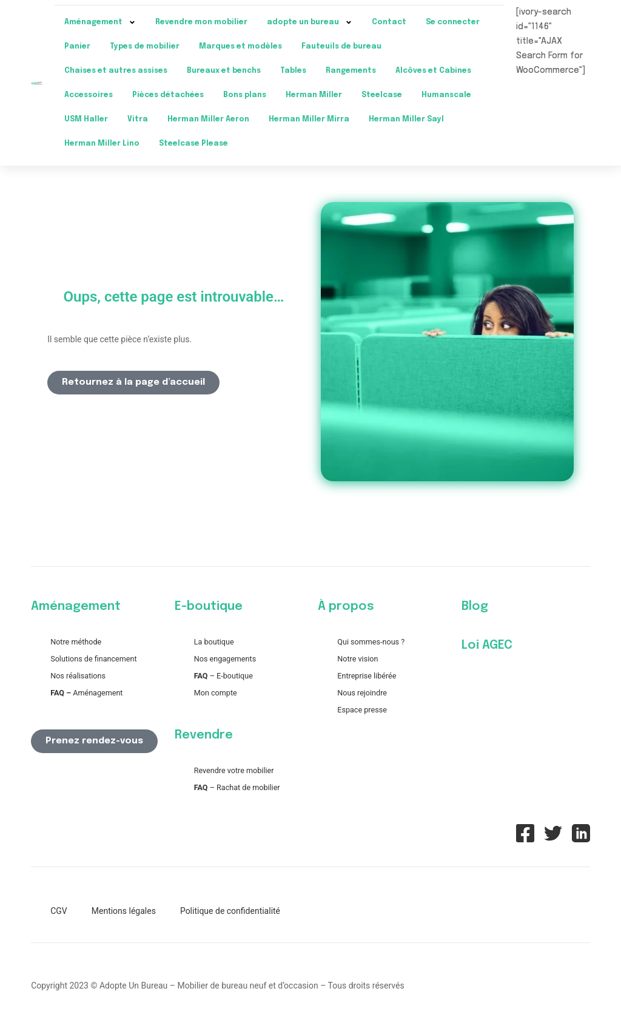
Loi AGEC (487, 645)
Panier (77, 46)
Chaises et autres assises (115, 71)
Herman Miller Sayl (406, 119)
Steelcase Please (193, 143)
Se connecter (453, 22)
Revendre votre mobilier (234, 770)
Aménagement (100, 22)
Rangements (351, 71)
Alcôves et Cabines (433, 71)
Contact (389, 22)
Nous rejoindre (362, 692)
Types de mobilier (145, 46)
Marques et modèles (240, 46)
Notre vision (357, 658)
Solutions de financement (93, 658)
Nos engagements (225, 658)
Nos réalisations (78, 675)
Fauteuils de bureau (341, 46)
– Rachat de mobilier (237, 787)
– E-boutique (230, 675)
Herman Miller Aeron (208, 119)
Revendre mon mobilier (201, 22)
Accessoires (88, 95)
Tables (293, 71)
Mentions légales (124, 911)
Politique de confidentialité (230, 911)
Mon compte (215, 692)
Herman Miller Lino (101, 143)
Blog (475, 606)
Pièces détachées (168, 95)
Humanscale (446, 95)
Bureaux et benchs (224, 71)
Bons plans (244, 95)
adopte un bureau (309, 22)
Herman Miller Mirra (309, 119)
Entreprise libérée (366, 675)
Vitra (137, 119)
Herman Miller (314, 95)
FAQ (201, 675)
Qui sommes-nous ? (370, 641)
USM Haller (86, 119)
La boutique (214, 641)
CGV (58, 911)
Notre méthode (75, 641)
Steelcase (381, 95)
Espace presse (362, 709)
